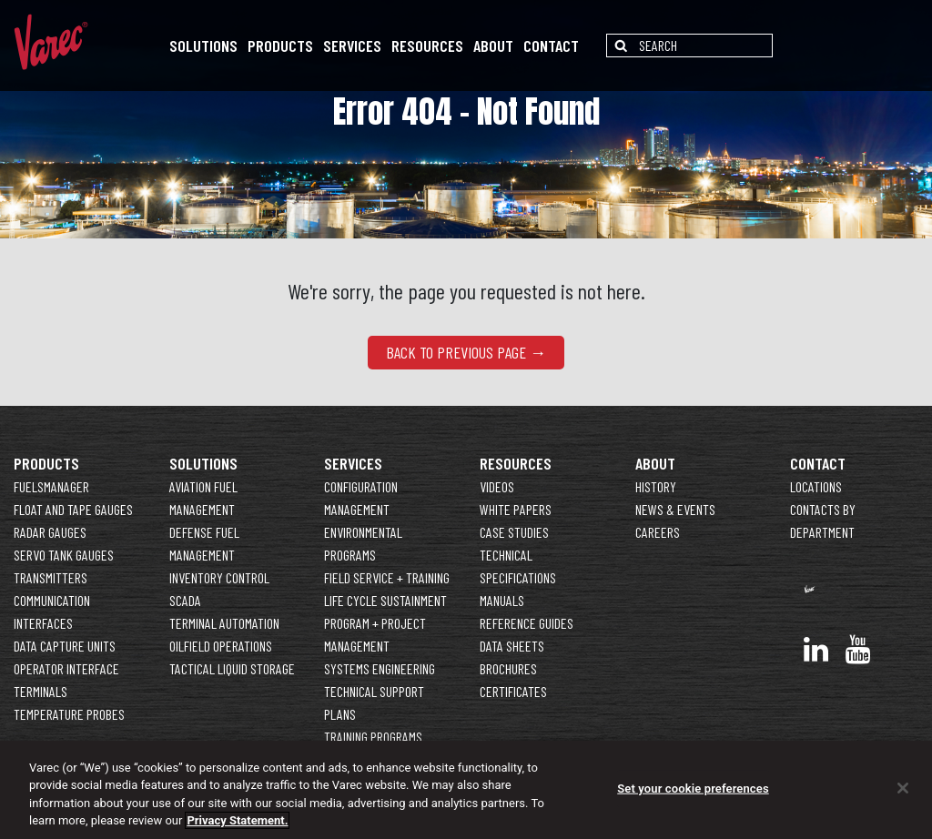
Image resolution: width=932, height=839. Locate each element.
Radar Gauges (50, 532)
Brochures (508, 668)
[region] (466, 790)
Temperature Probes (69, 714)
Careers (657, 532)
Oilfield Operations (220, 645)
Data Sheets (512, 645)
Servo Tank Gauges (64, 554)
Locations (816, 486)
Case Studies (514, 532)
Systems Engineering (379, 668)
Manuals (502, 600)
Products (280, 45)
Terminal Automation (224, 623)
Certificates (513, 691)
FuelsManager (51, 486)
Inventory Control (219, 577)
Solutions (203, 45)
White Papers (516, 509)
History (655, 486)
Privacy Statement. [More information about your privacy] (237, 820)
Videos (497, 486)
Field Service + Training (387, 577)
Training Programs (373, 736)
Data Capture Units (65, 645)
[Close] (903, 788)
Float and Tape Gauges (73, 509)
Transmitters (50, 577)
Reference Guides (526, 623)
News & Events (675, 509)
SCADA (185, 600)
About (493, 45)
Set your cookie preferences (692, 788)
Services (352, 45)
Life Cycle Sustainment (385, 600)
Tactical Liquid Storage (232, 668)
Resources (427, 45)
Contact (551, 45)
